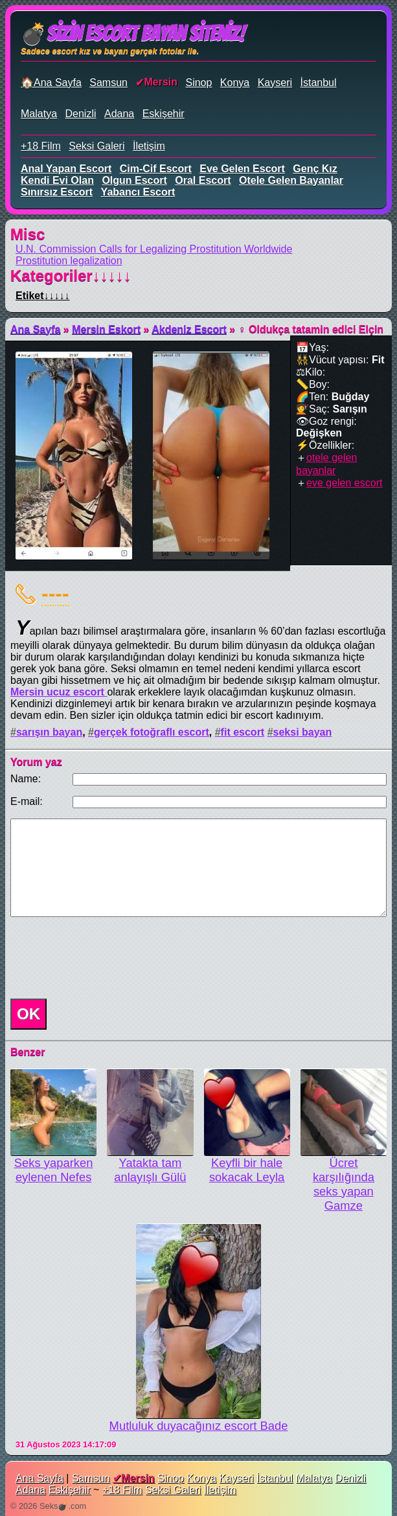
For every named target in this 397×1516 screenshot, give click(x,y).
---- (55, 593)
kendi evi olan (57, 180)
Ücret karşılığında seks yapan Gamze (343, 1184)
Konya (234, 82)
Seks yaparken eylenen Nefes (53, 1170)
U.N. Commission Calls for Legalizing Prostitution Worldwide (154, 249)
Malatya (39, 113)
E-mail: (26, 801)
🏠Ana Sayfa (51, 82)
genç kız (315, 168)
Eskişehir (163, 113)
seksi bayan (302, 732)
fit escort (243, 732)
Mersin (160, 81)
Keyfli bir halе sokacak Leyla (246, 1170)
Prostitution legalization (69, 260)
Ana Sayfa (35, 329)
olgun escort (134, 180)
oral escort (203, 180)
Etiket (43, 295)
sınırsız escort (57, 192)
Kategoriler (70, 275)
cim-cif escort (156, 168)
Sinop (198, 82)
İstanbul (318, 82)
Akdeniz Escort (189, 329)
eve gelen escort (242, 168)
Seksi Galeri (96, 146)
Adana (119, 113)
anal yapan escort (66, 168)
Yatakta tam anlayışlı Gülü (150, 1170)
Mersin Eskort (106, 329)
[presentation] (103, 958)
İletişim (149, 146)
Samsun (108, 82)
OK (28, 1014)
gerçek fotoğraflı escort (151, 732)
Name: (25, 778)
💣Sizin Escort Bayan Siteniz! (132, 34)
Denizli (80, 113)
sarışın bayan (49, 732)
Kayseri (275, 82)
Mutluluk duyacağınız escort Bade (198, 1425)
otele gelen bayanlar (291, 180)
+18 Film (41, 146)
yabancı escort (138, 192)
